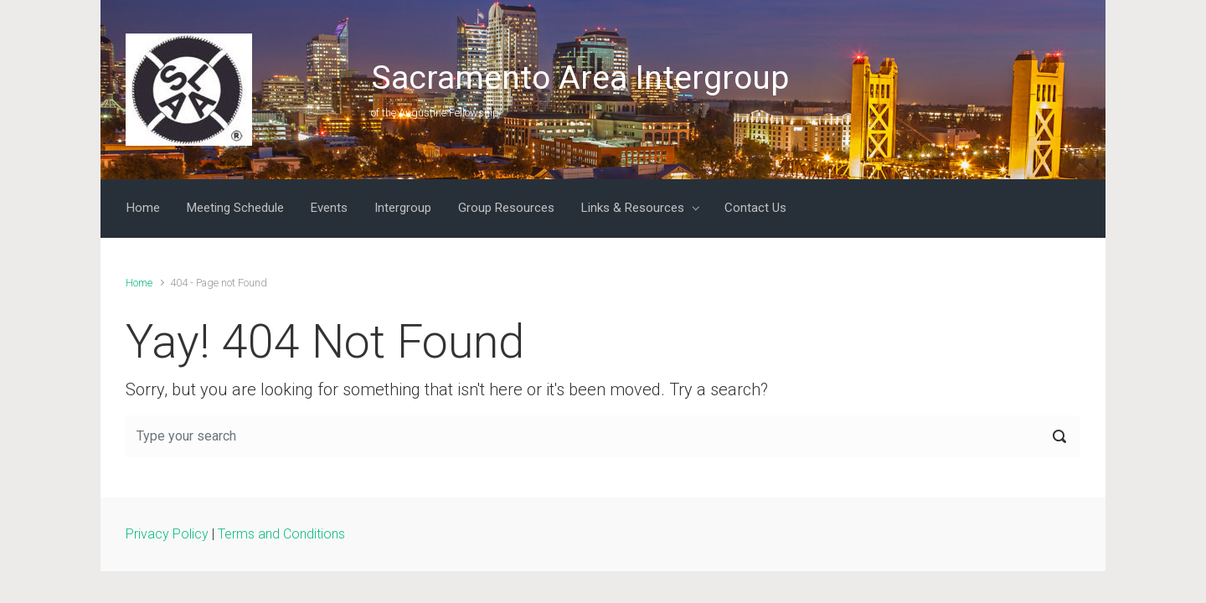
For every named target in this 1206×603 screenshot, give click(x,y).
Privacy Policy (167, 534)
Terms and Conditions (281, 534)
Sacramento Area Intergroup (580, 78)
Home (139, 282)
